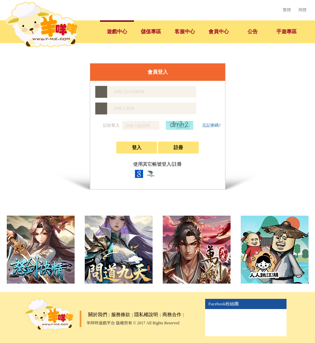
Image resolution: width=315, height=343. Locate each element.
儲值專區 (151, 31)
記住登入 (107, 125)
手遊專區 (286, 31)
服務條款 (120, 314)
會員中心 (219, 31)
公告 (253, 31)
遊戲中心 (117, 31)
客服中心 (185, 31)
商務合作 (171, 314)
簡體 (302, 9)
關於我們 (97, 314)
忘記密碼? (211, 125)
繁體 (287, 9)
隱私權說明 (146, 314)
